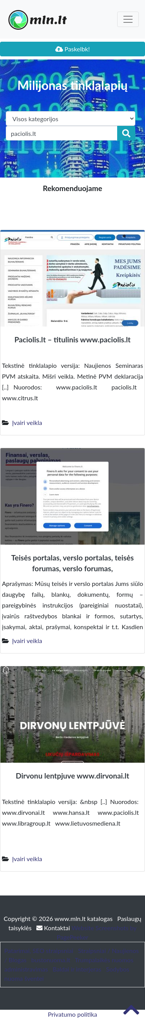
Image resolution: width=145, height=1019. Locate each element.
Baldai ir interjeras (77, 969)
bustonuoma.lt (50, 959)
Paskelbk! (72, 48)
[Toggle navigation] (128, 19)
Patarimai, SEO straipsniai (38, 950)
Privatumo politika (72, 1014)
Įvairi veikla (27, 422)
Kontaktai (54, 927)
